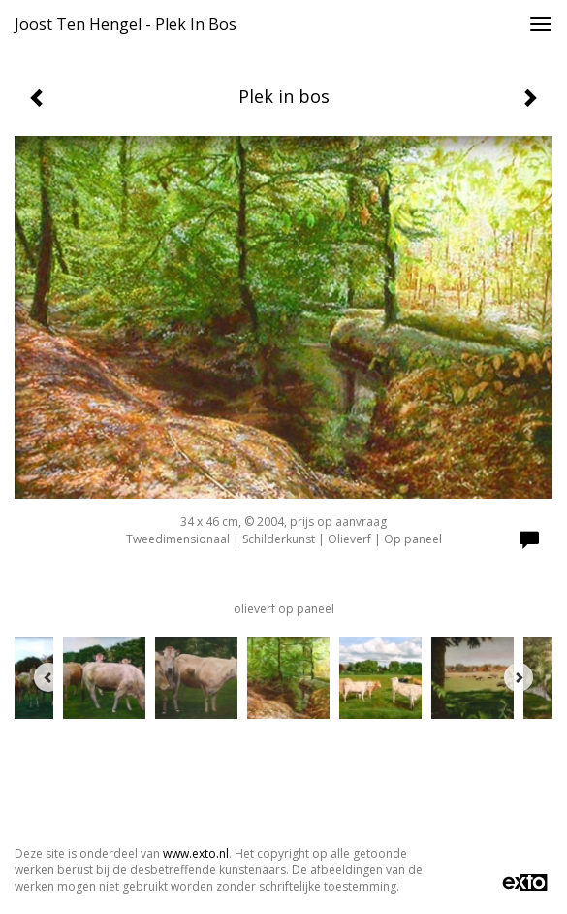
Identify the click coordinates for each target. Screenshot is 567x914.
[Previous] (48, 677)
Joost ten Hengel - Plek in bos (125, 24)
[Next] (518, 677)
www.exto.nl (196, 853)
